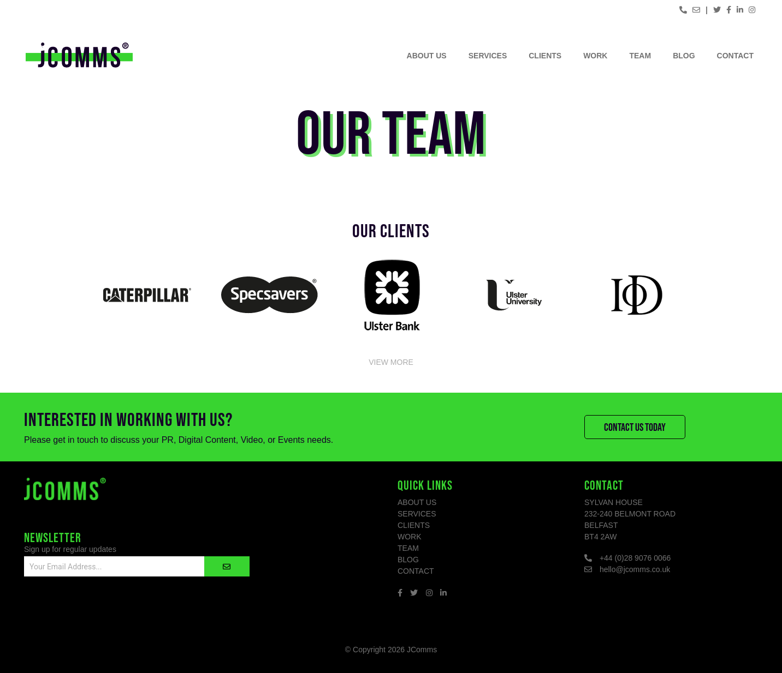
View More (391, 361)
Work (595, 55)
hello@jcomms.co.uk (635, 569)
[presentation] (107, 611)
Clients (545, 55)
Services (488, 55)
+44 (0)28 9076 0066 (635, 558)
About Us (427, 55)
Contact (735, 55)
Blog (684, 55)
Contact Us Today (635, 427)
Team (640, 55)
